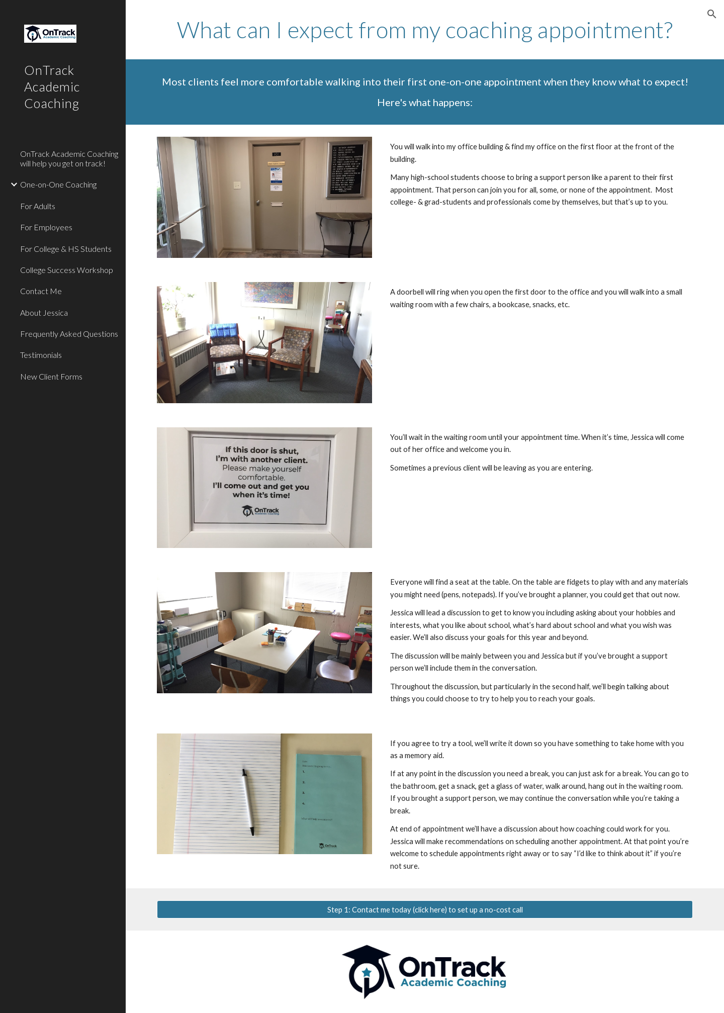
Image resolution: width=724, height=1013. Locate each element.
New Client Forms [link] (51, 376)
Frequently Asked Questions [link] (69, 333)
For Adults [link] (37, 206)
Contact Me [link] (41, 291)
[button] (712, 14)
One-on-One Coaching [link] (58, 184)
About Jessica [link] (44, 312)
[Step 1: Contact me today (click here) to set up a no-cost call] (425, 909)
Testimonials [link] (41, 354)
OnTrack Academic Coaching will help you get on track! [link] (69, 158)
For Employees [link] (46, 227)
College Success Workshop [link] (66, 269)
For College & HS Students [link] (66, 248)
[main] (425, 29)
